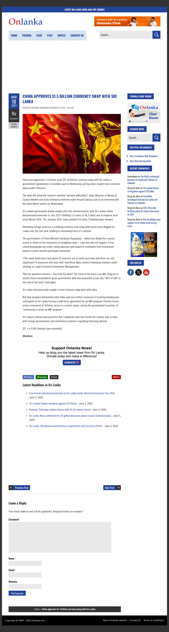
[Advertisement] (84, 67)
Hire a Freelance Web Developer (144, 156)
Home (14, 35)
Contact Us (135, 620)
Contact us (77, 35)
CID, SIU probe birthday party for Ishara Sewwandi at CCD (143, 211)
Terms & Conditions (154, 620)
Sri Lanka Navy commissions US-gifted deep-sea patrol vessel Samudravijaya (70, 415)
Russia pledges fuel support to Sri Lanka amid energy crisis (143, 222)
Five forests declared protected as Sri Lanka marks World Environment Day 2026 (72, 393)
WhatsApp (42, 377)
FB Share (28, 377)
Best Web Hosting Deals (140, 161)
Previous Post (21, 488)
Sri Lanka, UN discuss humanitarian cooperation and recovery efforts (65, 426)
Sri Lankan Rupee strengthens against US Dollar (143, 189)
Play (49, 35)
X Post (54, 377)
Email (12, 570)
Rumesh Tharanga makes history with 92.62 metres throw (59, 409)
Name (12, 558)
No (14, 113)
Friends (26, 35)
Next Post (109, 488)
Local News (14, 125)
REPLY (116, 377)
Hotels (62, 35)
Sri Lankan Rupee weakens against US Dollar (53, 403)
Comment (14, 118)
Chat (39, 35)
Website (13, 582)
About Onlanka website (115, 620)
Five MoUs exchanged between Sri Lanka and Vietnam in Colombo (143, 179)
